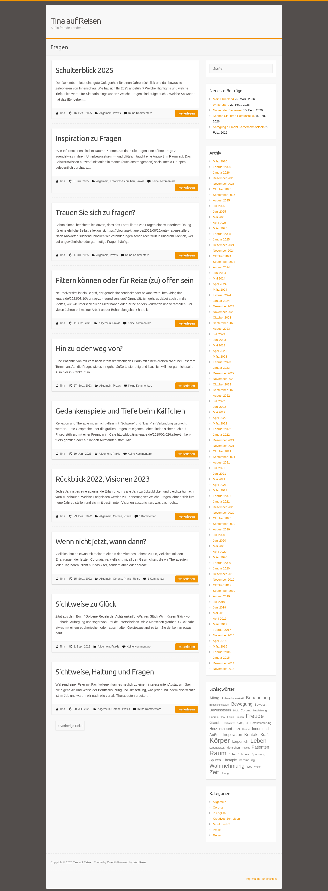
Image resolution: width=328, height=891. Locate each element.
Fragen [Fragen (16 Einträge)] (240, 717)
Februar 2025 (222, 234)
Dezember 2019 (224, 574)
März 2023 (220, 356)
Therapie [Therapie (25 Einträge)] (230, 760)
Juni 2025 (219, 211)
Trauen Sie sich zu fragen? (95, 212)
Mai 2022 (219, 412)
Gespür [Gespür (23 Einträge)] (242, 723)
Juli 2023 (219, 334)
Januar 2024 (221, 300)
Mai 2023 (219, 345)
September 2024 (224, 261)
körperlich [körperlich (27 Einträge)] (240, 741)
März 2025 (220, 228)
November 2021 (224, 445)
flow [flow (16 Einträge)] (223, 717)
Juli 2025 (219, 206)
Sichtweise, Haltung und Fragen (104, 671)
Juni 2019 (219, 607)
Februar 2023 (222, 362)
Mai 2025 (219, 217)
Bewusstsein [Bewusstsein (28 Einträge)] (220, 710)
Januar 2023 (221, 367)
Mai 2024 (219, 278)
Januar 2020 (221, 568)
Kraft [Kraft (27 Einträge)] (264, 735)
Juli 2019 (219, 602)
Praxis (117, 113)
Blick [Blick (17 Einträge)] (236, 710)
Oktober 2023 (222, 317)
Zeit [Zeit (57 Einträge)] (214, 772)
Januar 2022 (221, 434)
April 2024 (220, 284)
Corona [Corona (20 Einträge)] (246, 710)
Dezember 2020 (224, 507)
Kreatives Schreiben (122, 181)
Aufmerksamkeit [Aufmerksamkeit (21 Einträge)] (232, 698)
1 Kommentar (147, 516)
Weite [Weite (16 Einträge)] (257, 766)
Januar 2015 (221, 657)
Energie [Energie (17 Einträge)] (214, 717)
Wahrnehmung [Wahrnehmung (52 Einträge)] (226, 766)
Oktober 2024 (222, 256)
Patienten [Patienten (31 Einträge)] (260, 747)
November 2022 (224, 379)
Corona (117, 516)
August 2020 (221, 529)
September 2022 (224, 390)
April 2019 (220, 618)
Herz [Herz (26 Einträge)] (213, 729)
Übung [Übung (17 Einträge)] (225, 773)
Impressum (253, 879)
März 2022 (220, 423)
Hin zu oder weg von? (88, 348)
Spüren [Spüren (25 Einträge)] (215, 760)
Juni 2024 (219, 273)
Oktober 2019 (222, 585)
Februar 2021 (222, 496)
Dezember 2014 (224, 663)
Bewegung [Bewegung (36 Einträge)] (242, 704)
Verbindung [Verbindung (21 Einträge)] (247, 760)
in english (219, 813)
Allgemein (105, 113)
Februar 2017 (222, 629)
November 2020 (224, 512)
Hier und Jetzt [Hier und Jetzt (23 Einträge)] (229, 729)
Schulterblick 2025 (84, 70)
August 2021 (221, 462)
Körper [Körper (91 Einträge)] (219, 740)
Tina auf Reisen (76, 20)
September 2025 (224, 195)
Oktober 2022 (222, 384)
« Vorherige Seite (70, 726)
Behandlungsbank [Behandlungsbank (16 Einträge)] (219, 704)
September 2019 (224, 590)
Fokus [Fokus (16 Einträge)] (230, 717)
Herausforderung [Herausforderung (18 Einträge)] (261, 723)
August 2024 (221, 267)
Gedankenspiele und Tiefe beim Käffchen (120, 411)
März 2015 (220, 646)
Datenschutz (269, 879)
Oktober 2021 (222, 451)
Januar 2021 (221, 501)
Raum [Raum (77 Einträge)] (217, 753)
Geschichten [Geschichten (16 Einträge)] (228, 723)
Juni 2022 (219, 406)
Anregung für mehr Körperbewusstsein (239, 127)
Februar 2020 (222, 563)
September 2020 (224, 524)
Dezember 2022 (224, 373)
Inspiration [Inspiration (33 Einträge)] (232, 734)
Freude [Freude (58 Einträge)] (255, 716)
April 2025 (220, 222)
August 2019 (221, 596)
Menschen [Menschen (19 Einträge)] (233, 747)
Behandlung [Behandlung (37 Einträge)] (258, 697)
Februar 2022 (222, 429)
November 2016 (224, 635)
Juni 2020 (219, 540)
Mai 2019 (219, 613)
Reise (136, 578)
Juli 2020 (219, 535)
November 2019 (224, 579)
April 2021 (220, 485)
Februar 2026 (222, 167)
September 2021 (224, 457)
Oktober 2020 (222, 518)
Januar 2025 (221, 239)
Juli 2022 (219, 401)
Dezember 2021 (224, 440)
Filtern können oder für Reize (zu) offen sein (124, 280)
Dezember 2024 (224, 245)
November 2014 (224, 669)
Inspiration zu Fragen (88, 138)
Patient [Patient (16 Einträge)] (246, 747)
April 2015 (220, 641)
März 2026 (220, 161)
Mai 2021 (219, 479)
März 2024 (220, 289)
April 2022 (220, 418)
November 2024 (224, 250)
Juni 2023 (219, 340)
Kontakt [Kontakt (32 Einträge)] (251, 734)
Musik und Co (222, 824)
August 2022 (221, 395)
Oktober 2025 (222, 189)
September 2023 (224, 323)
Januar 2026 (221, 172)
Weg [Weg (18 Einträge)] (249, 766)
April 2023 (220, 351)
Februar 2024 (222, 295)
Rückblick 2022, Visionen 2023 (102, 479)
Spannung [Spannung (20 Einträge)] (258, 754)
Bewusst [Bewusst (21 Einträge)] (260, 704)
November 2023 (224, 312)
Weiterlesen (186, 113)
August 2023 (221, 328)
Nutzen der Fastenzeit (227, 110)
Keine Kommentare (140, 113)
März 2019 (220, 624)
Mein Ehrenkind (223, 99)
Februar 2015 (222, 652)
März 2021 (220, 490)
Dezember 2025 (224, 178)
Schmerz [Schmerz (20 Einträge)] (243, 754)
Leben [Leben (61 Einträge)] (258, 740)
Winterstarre (221, 104)
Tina (62, 113)
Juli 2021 (219, 468)
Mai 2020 (219, 546)
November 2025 (224, 183)
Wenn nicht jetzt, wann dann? (100, 541)
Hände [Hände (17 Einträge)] (246, 729)
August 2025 (221, 200)
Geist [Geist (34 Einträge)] (214, 722)
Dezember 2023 (224, 306)
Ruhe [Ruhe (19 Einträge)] (231, 754)
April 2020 (220, 551)
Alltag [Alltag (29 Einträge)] (214, 698)
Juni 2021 (219, 473)
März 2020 (220, 557)
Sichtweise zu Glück (85, 604)
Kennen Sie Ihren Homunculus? (234, 116)
